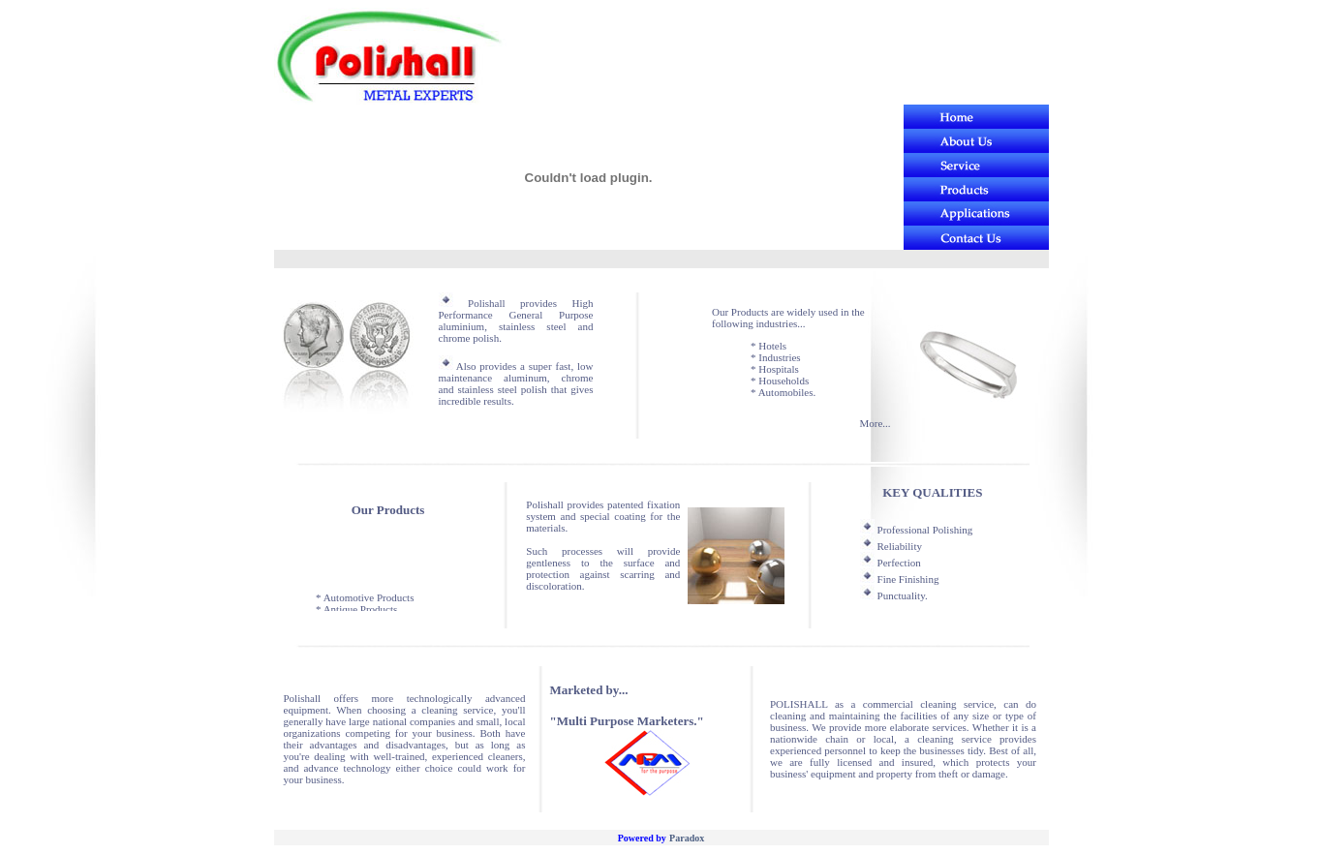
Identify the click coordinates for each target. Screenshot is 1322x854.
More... (874, 423)
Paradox (686, 838)
